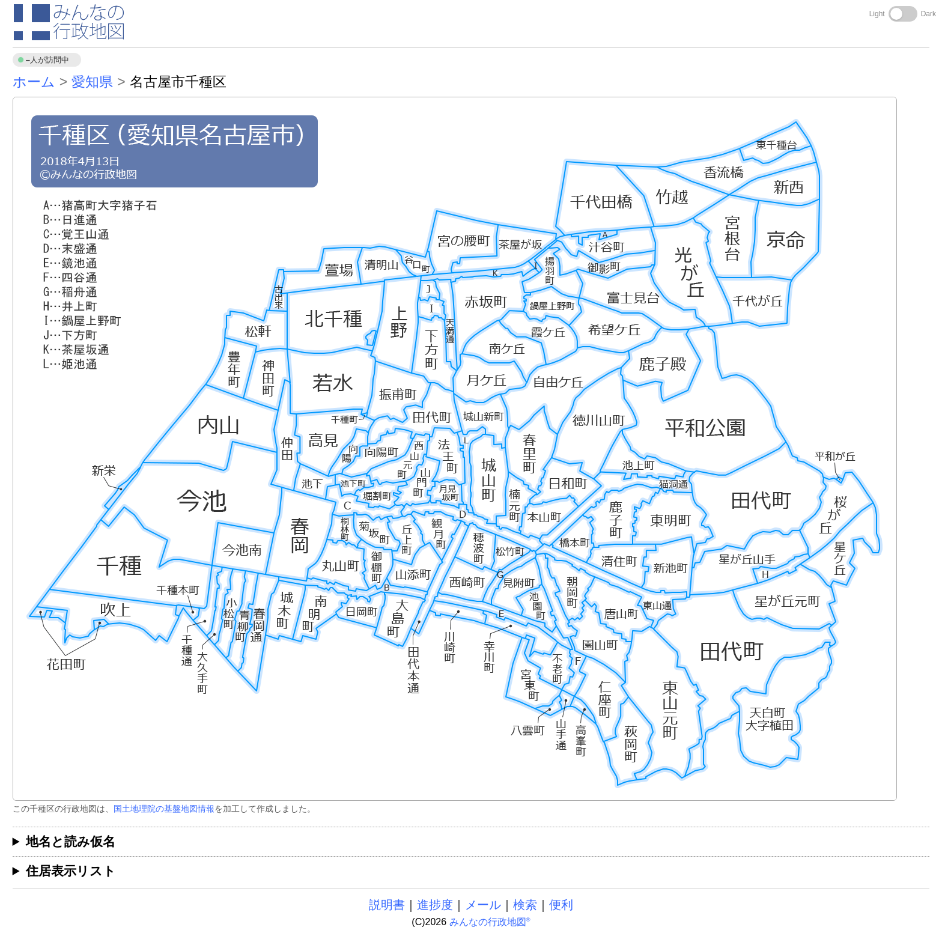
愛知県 (92, 82)
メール (483, 904)
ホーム (34, 82)
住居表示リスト (71, 871)
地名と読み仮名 (70, 841)
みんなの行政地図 (489, 922)
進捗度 (435, 904)
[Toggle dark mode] (903, 14)
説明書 (387, 904)
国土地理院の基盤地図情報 (164, 808)
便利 (561, 904)
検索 (525, 904)
